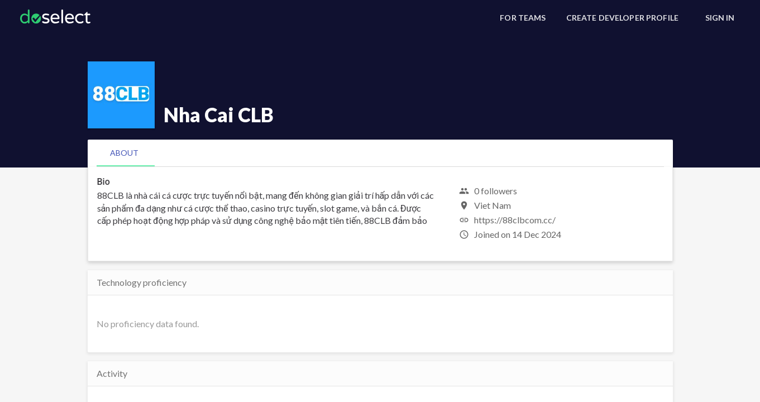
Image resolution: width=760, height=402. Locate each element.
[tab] (124, 153)
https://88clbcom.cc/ (515, 219)
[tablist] (380, 153)
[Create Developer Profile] (622, 18)
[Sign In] (719, 18)
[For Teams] (522, 18)
